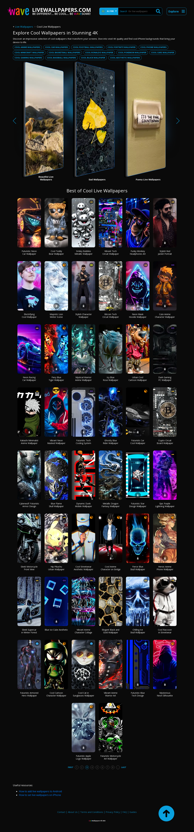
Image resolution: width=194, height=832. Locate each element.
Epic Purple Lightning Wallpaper (164, 505)
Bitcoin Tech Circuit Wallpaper (110, 315)
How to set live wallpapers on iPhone (40, 795)
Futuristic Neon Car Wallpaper (29, 252)
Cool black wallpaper (93, 57)
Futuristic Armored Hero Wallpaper (29, 694)
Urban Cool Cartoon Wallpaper (138, 378)
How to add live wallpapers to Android (40, 791)
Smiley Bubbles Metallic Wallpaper (83, 252)
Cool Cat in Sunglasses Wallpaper (83, 694)
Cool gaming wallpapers (28, 57)
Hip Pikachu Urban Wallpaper (56, 568)
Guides (133, 811)
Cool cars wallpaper (162, 52)
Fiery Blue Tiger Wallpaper (56, 378)
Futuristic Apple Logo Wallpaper (83, 757)
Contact (61, 811)
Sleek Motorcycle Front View (29, 568)
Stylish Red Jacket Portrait (165, 252)
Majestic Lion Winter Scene (56, 315)
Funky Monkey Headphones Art (138, 252)
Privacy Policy (113, 811)
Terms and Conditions (91, 811)
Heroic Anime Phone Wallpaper (165, 568)
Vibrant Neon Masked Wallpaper (56, 442)
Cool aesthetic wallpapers (125, 57)
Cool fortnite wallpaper (121, 47)
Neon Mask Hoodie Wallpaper (137, 315)
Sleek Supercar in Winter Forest (29, 631)
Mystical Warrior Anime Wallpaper (83, 378)
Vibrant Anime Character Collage (83, 631)
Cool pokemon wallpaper (132, 52)
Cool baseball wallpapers (61, 57)
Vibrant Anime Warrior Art (110, 694)
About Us (73, 811)
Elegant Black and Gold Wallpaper (110, 631)
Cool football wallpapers (88, 47)
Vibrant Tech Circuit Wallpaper (110, 252)
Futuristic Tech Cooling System (83, 442)
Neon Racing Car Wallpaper (29, 378)
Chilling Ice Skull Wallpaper (137, 631)
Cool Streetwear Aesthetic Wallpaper (83, 568)
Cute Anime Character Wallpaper (165, 315)
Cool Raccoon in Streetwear (165, 631)
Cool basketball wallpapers (64, 52)
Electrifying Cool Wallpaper (29, 315)
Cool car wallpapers (56, 47)
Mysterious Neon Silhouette (165, 694)
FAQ (124, 811)
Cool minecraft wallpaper (29, 52)
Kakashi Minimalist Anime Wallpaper (29, 442)
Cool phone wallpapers (153, 47)
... (118, 767)
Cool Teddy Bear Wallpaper (56, 252)
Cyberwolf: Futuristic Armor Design (29, 505)
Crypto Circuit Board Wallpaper (165, 442)
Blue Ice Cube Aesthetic (56, 629)
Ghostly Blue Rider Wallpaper (110, 442)
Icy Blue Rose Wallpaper (110, 378)
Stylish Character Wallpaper (83, 315)
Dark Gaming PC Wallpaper (164, 378)
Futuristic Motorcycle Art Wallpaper (110, 757)
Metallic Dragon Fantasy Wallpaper (111, 505)
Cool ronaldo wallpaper (99, 52)
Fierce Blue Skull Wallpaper (137, 568)
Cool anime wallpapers (27, 47)
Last (123, 767)
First (70, 767)
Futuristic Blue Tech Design (138, 694)
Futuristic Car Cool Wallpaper (137, 442)
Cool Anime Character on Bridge (110, 568)
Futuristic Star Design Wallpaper (137, 505)
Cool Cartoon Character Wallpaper (56, 694)
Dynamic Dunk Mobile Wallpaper (83, 505)
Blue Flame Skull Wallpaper (56, 505)
